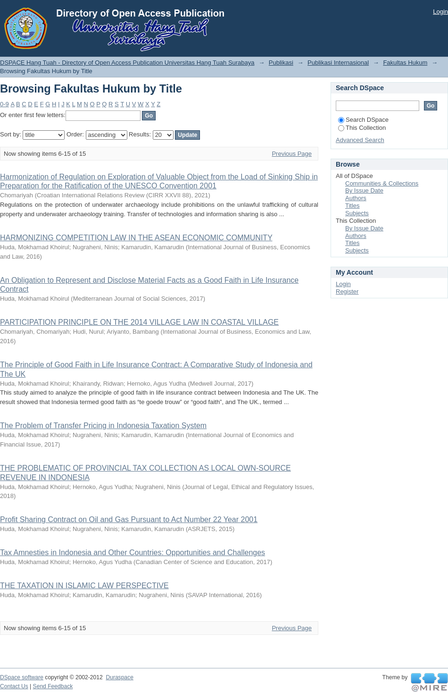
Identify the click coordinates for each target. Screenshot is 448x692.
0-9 (4, 104)
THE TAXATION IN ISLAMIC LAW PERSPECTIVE (84, 586)
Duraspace (119, 677)
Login (440, 11)
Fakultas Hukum (405, 62)
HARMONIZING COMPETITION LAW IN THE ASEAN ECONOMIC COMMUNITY (136, 238)
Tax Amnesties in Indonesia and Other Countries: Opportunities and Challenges (132, 553)
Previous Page (292, 153)
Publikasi (281, 62)
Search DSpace (363, 119)
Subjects (357, 213)
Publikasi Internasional (338, 62)
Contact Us (14, 686)
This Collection (362, 127)
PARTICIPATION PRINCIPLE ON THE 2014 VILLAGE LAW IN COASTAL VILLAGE (139, 322)
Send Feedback (53, 686)
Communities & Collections (381, 183)
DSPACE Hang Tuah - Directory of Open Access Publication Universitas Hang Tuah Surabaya (127, 62)
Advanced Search (360, 139)
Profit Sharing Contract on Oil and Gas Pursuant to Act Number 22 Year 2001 (128, 519)
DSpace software (21, 677)
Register (347, 291)
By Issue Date (364, 190)
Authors (355, 198)
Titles (352, 205)
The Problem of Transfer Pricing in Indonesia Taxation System (103, 426)
